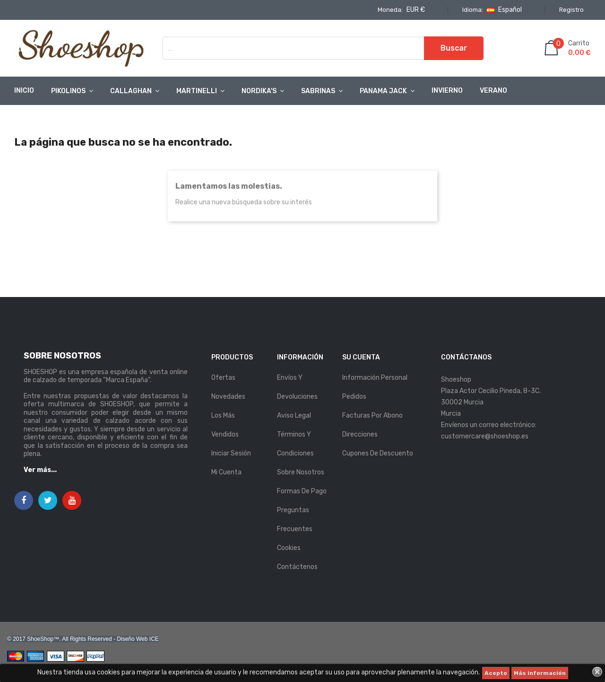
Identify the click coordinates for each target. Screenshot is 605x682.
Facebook (23, 501)
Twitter (48, 501)
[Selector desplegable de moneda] (418, 10)
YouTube (72, 501)
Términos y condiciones (295, 443)
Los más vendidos (225, 424)
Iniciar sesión (231, 453)
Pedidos (354, 397)
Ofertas (223, 378)
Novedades (228, 397)
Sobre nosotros (300, 472)
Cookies (289, 548)
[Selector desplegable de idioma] (507, 10)
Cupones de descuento (377, 453)
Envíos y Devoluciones (297, 387)
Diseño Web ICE (137, 639)
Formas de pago (302, 491)
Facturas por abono (372, 415)
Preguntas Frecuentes (294, 519)
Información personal (374, 378)
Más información (540, 673)
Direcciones (360, 434)
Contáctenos (297, 567)
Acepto (495, 673)
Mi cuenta (226, 472)
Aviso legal (294, 415)
